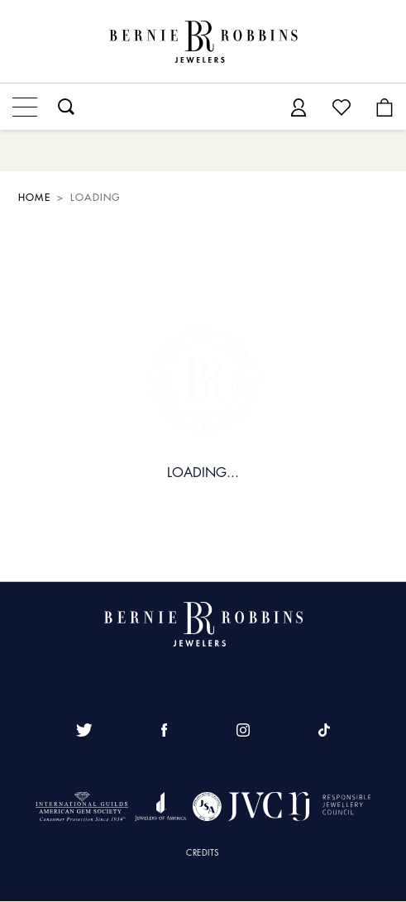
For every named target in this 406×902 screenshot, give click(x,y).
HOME (34, 198)
